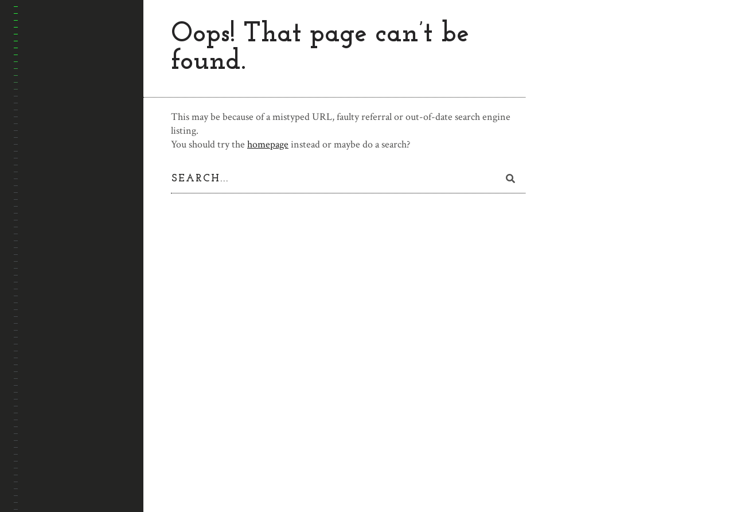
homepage (267, 144)
